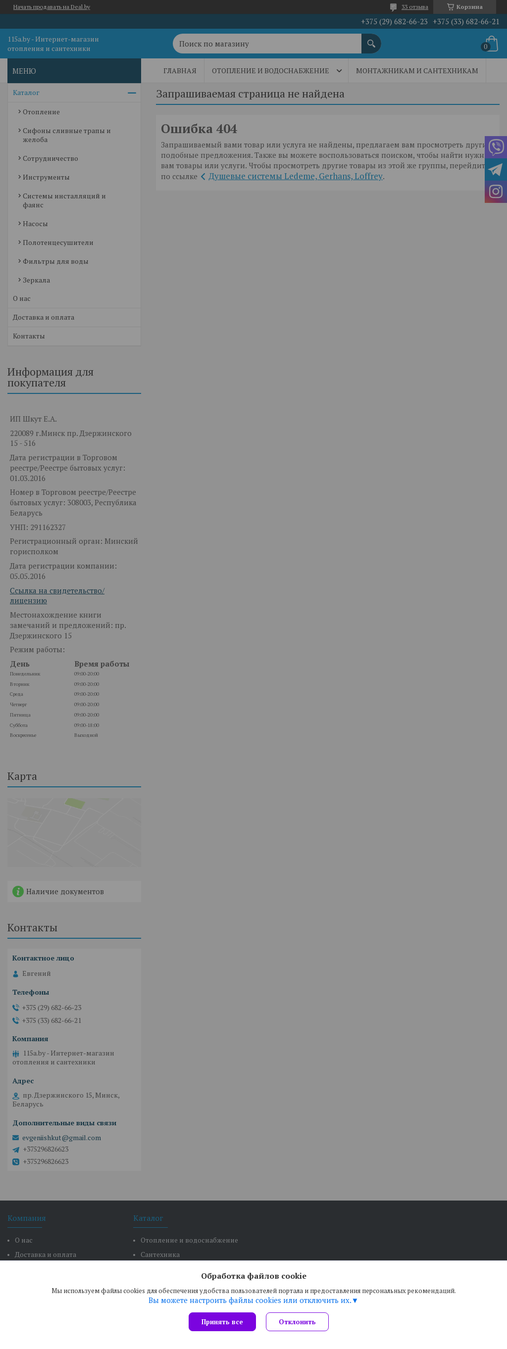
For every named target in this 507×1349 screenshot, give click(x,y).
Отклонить (297, 1321)
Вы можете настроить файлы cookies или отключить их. (250, 1300)
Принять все (222, 1321)
